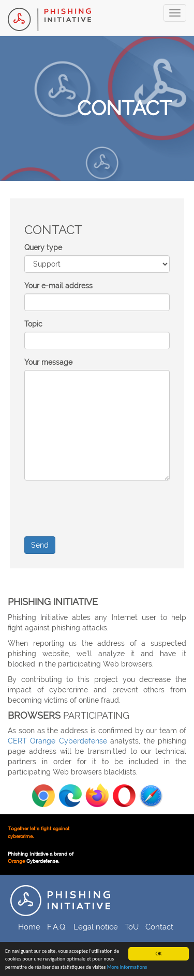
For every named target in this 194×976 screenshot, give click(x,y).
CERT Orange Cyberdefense (57, 741)
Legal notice (95, 926)
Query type (43, 247)
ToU (132, 926)
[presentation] (103, 508)
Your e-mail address (58, 286)
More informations (127, 967)
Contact (159, 926)
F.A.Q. (57, 926)
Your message (48, 362)
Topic (33, 324)
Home (29, 926)
